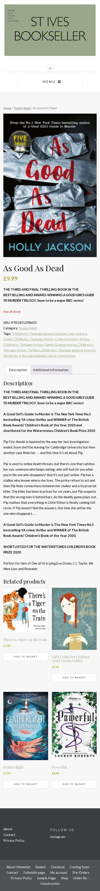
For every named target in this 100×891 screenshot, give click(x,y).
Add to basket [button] (26, 656)
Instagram (57, 837)
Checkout (58, 867)
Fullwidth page (34, 872)
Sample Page (46, 878)
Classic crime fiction (60, 356)
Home (7, 108)
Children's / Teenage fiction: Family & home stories (40, 345)
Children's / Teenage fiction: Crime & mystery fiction (51, 339)
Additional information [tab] (50, 370)
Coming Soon (79, 867)
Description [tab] (18, 370)
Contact (9, 835)
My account (58, 872)
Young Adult (22, 108)
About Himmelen (18, 867)
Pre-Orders (80, 872)
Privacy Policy (14, 840)
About (7, 829)
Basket (41, 867)
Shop (64, 878)
